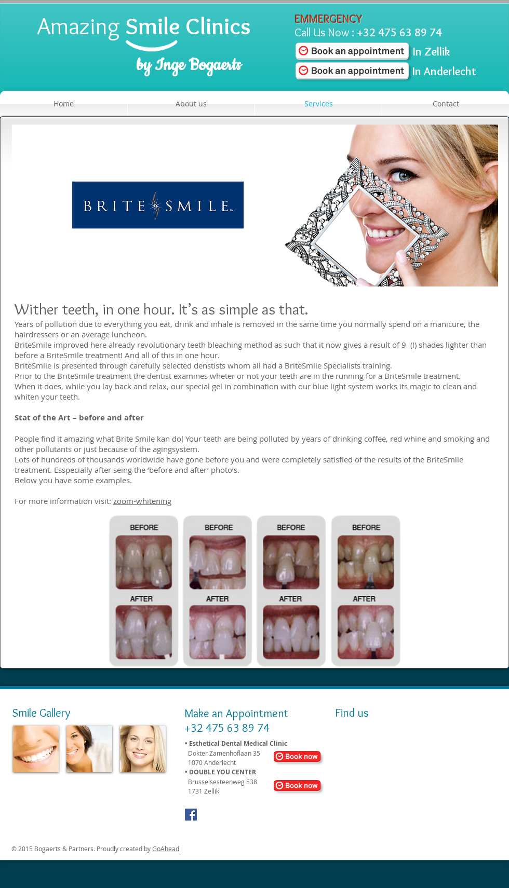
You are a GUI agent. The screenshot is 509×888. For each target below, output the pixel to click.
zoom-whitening (142, 501)
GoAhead (165, 848)
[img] (36, 749)
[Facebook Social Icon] (191, 815)
